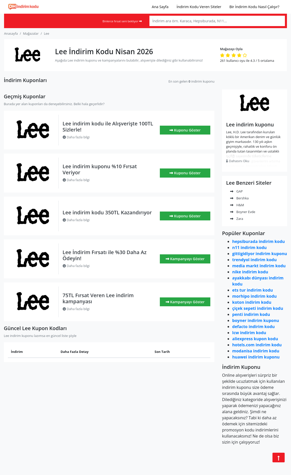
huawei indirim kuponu (256, 357)
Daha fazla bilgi (76, 137)
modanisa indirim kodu (255, 351)
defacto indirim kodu (253, 326)
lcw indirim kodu (249, 332)
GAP (236, 191)
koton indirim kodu (251, 302)
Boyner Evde (242, 212)
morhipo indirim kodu (254, 296)
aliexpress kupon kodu (255, 338)
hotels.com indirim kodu (257, 345)
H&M (237, 205)
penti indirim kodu (251, 314)
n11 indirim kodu (249, 247)
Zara (236, 218)
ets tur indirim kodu (252, 290)
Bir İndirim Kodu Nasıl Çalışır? (254, 6)
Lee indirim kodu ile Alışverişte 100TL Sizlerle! (108, 126)
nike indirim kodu (250, 272)
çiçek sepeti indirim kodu (257, 308)
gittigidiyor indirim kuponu (259, 253)
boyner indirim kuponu (255, 320)
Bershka (239, 198)
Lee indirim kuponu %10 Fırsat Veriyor (100, 169)
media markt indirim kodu (259, 266)
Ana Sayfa (160, 6)
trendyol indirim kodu (254, 259)
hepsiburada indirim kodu (258, 241)
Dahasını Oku (237, 161)
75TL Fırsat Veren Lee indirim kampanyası (98, 298)
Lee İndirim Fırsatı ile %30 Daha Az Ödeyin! (105, 255)
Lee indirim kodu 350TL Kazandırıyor (107, 212)
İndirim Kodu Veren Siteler (199, 6)
